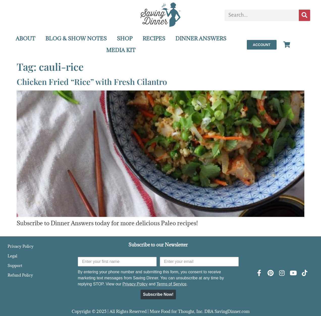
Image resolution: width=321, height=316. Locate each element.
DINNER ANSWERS (200, 38)
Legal (12, 255)
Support (15, 265)
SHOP (124, 38)
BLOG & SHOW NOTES (76, 38)
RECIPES (154, 38)
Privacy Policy (21, 246)
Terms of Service (171, 284)
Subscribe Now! (158, 294)
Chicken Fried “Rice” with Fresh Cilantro (92, 81)
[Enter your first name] (117, 261)
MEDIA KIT (121, 50)
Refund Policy (20, 275)
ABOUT (25, 38)
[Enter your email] (199, 261)
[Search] (304, 15)
